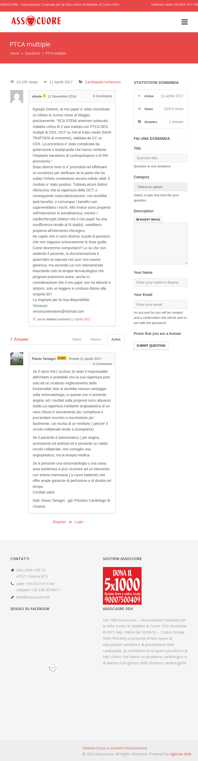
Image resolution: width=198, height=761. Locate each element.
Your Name (143, 272)
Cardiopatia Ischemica (103, 82)
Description (144, 211)
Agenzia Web (181, 753)
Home (14, 53)
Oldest (76, 339)
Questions (32, 53)
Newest (95, 339)
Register (59, 522)
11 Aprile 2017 (81, 319)
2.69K (61, 358)
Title (137, 148)
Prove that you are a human (157, 333)
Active (116, 339)
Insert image (148, 219)
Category (142, 177)
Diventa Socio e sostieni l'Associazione (114, 748)
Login (79, 522)
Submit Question (151, 345)
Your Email (143, 295)
